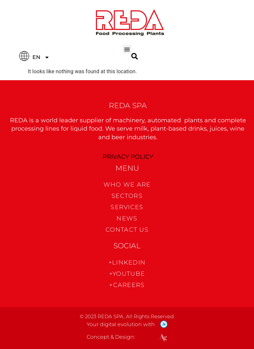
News (126, 218)
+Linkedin (127, 262)
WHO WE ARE (127, 184)
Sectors (127, 196)
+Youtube (127, 273)
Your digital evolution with (121, 324)
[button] (127, 49)
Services (126, 207)
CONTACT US (127, 229)
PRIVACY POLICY (128, 156)
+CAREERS (127, 285)
